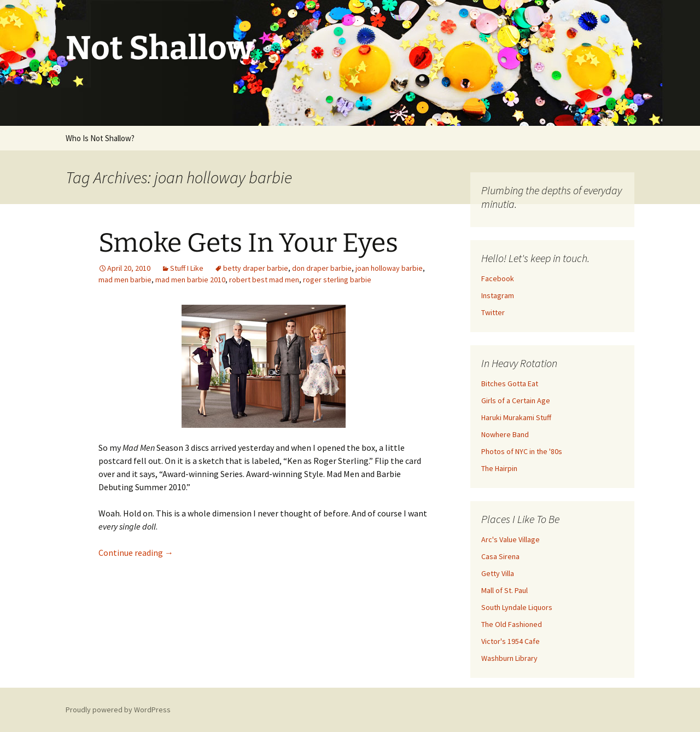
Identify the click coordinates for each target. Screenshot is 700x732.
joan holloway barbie (389, 268)
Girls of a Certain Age (515, 400)
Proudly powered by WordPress (118, 709)
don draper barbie (322, 268)
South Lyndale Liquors (516, 607)
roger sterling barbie (337, 279)
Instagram (497, 295)
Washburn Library (509, 658)
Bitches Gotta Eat (509, 383)
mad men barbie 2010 (190, 279)
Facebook (497, 278)
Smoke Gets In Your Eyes (248, 243)
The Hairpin (499, 468)
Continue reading (135, 552)
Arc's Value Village (510, 539)
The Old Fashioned (511, 624)
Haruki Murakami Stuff (516, 417)
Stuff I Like (186, 268)
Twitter (493, 312)
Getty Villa (497, 573)
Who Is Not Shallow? (100, 138)
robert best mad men (264, 279)
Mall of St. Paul (504, 590)
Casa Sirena (500, 556)
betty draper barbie (255, 268)
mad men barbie (124, 279)
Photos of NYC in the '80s (521, 451)
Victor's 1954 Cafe (510, 641)
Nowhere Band (505, 434)
